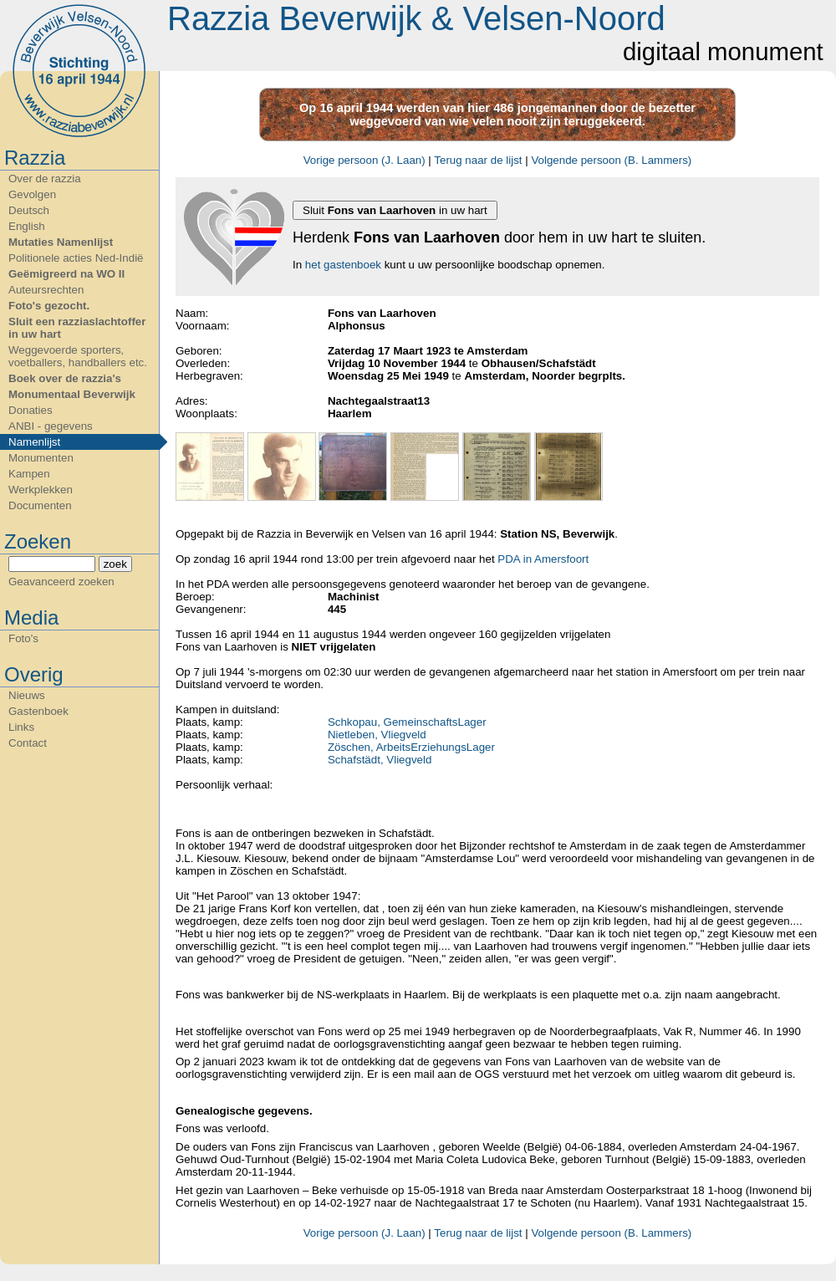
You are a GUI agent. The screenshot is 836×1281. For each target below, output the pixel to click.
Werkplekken (40, 489)
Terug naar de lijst (478, 160)
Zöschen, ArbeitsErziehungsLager (411, 747)
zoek (115, 564)
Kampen (29, 473)
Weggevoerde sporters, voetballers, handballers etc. (77, 356)
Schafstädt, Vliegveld (379, 759)
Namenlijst (34, 442)
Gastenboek (38, 711)
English (26, 226)
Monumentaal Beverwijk (71, 394)
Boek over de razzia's (64, 378)
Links (21, 727)
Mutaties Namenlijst (60, 242)
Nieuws (26, 695)
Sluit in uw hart (395, 210)
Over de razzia (44, 178)
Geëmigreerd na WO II (66, 274)
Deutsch (28, 210)
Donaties (30, 410)
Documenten (40, 505)
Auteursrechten (46, 289)
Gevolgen (32, 194)
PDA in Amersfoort (543, 559)
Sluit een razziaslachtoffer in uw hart (76, 327)
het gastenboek (343, 264)
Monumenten (41, 458)
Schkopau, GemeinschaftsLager (407, 722)
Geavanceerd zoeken (61, 581)
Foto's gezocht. (48, 305)
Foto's (23, 638)
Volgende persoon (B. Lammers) (611, 160)
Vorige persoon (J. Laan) (364, 160)
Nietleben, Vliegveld (377, 734)
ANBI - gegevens (50, 426)
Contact (27, 743)
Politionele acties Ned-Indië (76, 258)
